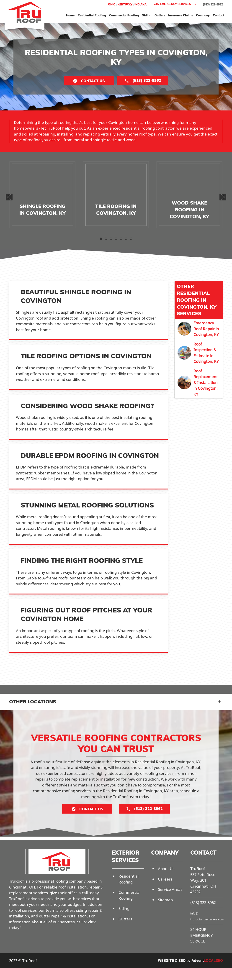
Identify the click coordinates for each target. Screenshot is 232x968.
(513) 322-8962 (213, 4)
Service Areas (170, 889)
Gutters (160, 15)
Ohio (112, 4)
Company (203, 15)
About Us (166, 868)
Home (70, 15)
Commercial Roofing (124, 15)
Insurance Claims (180, 15)
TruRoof (197, 868)
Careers (165, 879)
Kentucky (125, 4)
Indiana (140, 4)
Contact (218, 15)
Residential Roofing (92, 15)
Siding (146, 15)
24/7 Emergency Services (176, 4)
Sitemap (165, 899)
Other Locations (32, 701)
